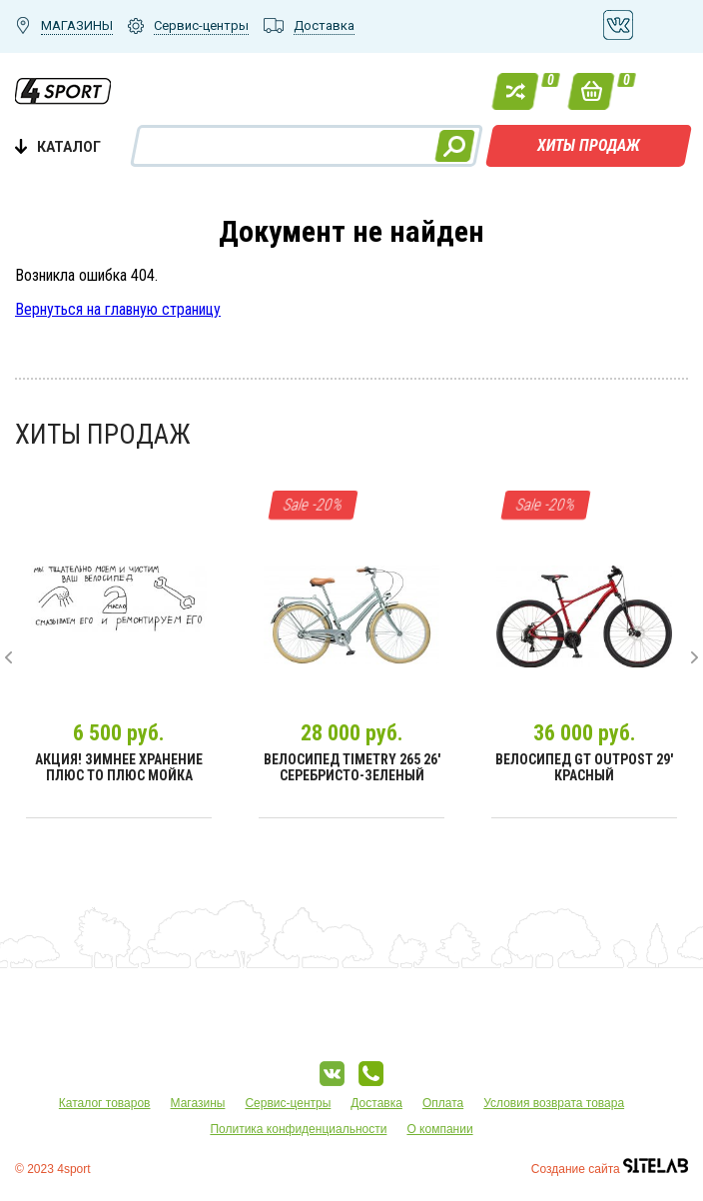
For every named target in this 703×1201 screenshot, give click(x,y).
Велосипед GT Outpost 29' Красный (584, 767)
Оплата (442, 1103)
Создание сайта (609, 1169)
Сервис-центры (288, 1103)
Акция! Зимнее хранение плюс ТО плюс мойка (119, 767)
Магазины (198, 1103)
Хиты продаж (588, 145)
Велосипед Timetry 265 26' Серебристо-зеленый (352, 767)
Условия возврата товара (553, 1103)
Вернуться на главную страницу (118, 309)
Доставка (376, 1103)
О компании (439, 1129)
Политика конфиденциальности (298, 1129)
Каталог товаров (105, 1103)
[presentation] (8, 657)
